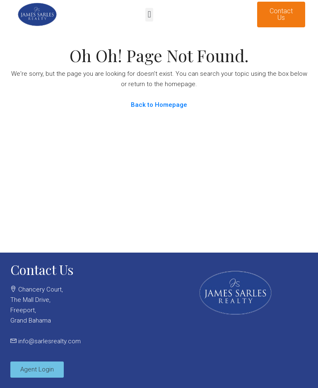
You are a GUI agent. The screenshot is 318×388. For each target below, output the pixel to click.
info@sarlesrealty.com (49, 341)
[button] (149, 15)
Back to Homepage (159, 104)
